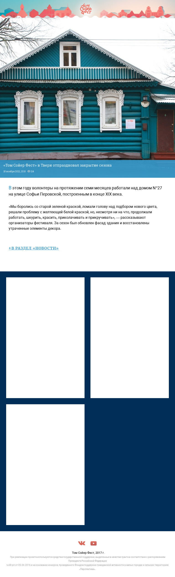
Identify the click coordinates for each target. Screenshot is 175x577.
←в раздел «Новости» (34, 248)
